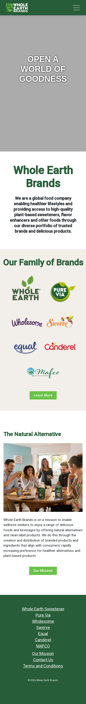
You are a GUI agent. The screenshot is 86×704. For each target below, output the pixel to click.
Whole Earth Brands (47, 680)
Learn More (43, 395)
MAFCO (43, 646)
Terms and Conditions (43, 666)
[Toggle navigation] (76, 8)
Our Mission (43, 571)
